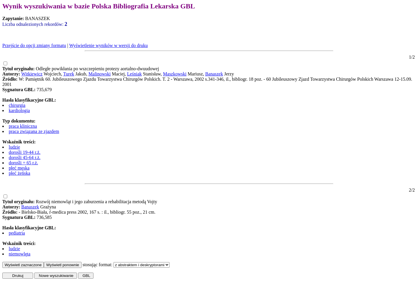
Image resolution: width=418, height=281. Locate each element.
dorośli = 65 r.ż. (23, 162)
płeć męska (19, 167)
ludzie (14, 147)
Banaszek (214, 73)
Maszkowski (175, 73)
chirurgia (17, 105)
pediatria (17, 232)
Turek (68, 73)
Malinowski (100, 73)
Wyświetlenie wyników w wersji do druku (108, 45)
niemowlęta (19, 253)
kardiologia (19, 110)
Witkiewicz (31, 73)
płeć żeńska (19, 173)
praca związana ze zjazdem (34, 131)
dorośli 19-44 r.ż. (24, 152)
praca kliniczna (23, 126)
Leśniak (134, 73)
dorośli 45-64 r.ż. (24, 157)
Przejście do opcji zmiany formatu (34, 45)
